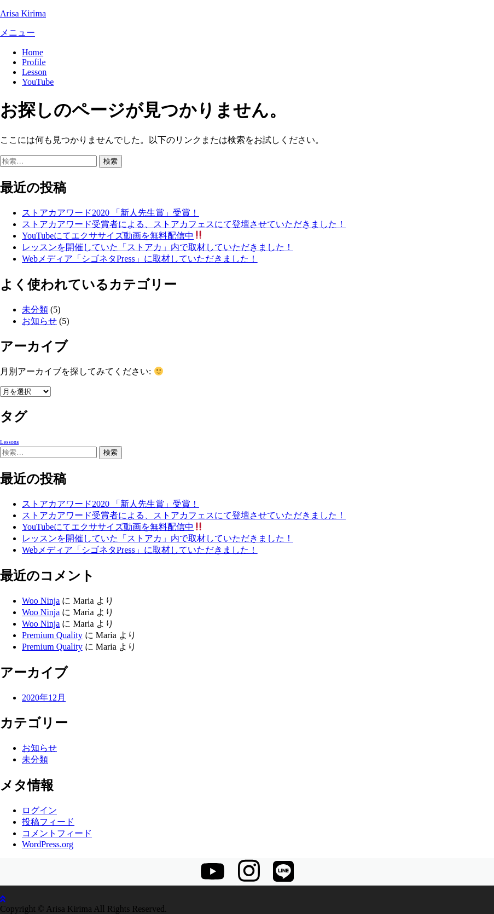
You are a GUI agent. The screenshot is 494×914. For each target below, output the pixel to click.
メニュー (17, 32)
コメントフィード (57, 833)
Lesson (34, 72)
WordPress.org (47, 844)
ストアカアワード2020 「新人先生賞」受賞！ (110, 212)
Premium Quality (52, 635)
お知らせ (39, 321)
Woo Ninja (41, 600)
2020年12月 (44, 697)
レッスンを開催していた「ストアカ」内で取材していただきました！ (157, 247)
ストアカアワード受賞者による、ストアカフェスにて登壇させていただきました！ (184, 224)
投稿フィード (48, 821)
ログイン (39, 810)
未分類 (35, 309)
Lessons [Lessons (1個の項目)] (9, 442)
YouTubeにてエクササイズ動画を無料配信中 (112, 235)
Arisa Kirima (23, 13)
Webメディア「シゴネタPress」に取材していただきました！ (140, 258)
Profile (34, 62)
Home (32, 52)
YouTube (38, 81)
